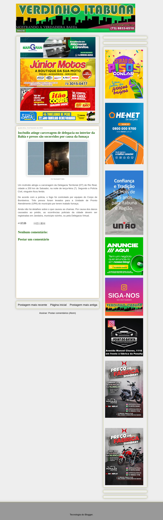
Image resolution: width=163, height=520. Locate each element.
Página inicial (58, 304)
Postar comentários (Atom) (62, 313)
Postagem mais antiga (83, 304)
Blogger (89, 514)
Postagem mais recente (32, 304)
